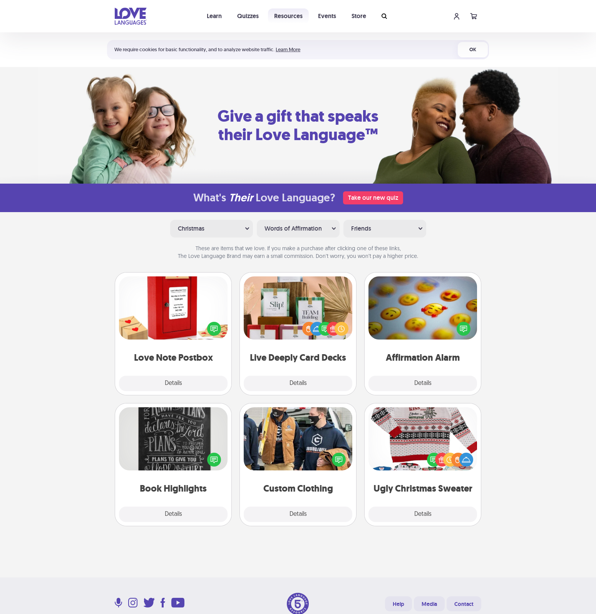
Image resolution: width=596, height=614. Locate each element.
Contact (464, 604)
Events (327, 16)
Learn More (288, 49)
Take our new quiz (373, 198)
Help (398, 604)
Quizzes (248, 16)
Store (359, 16)
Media (429, 604)
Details (173, 383)
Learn (214, 16)
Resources (288, 16)
